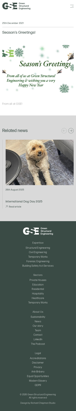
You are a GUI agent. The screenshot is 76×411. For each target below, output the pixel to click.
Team (38, 330)
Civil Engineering (38, 252)
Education (38, 284)
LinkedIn (38, 339)
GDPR (38, 385)
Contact (38, 334)
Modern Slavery (38, 380)
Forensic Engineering (38, 261)
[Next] (71, 130)
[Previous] (64, 130)
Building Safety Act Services (38, 265)
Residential (38, 289)
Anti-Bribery (38, 371)
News (38, 321)
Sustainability (38, 317)
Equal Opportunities (38, 376)
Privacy (38, 367)
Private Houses (38, 280)
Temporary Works (38, 256)
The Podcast (38, 344)
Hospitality (38, 293)
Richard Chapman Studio (43, 403)
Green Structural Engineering (16, 6)
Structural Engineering (38, 247)
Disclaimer (38, 362)
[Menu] (72, 6)
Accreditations (38, 358)
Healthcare (38, 298)
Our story (38, 325)
